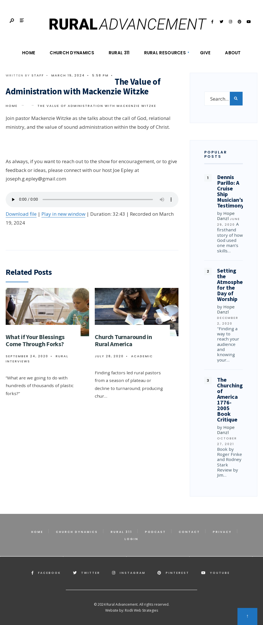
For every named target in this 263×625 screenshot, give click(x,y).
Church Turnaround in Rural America (123, 340)
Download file (21, 214)
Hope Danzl (226, 215)
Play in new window (63, 214)
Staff (37, 75)
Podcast (155, 532)
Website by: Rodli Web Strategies (131, 610)
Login (131, 539)
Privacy (222, 532)
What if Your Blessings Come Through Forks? (35, 340)
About (233, 53)
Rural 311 (119, 53)
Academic (142, 356)
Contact (189, 532)
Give (205, 53)
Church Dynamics (72, 53)
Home (28, 53)
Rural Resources (165, 53)
